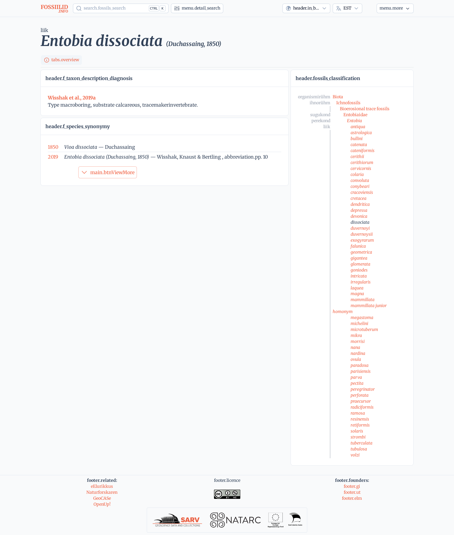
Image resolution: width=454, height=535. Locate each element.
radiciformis (362, 407)
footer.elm (352, 498)
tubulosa (359, 449)
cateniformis (362, 150)
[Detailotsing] (197, 8)
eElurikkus (102, 486)
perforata (360, 395)
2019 (53, 157)
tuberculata (361, 443)
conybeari (360, 186)
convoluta (360, 180)
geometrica (361, 252)
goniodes (359, 270)
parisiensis (361, 371)
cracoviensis (362, 192)
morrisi (358, 341)
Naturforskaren (101, 492)
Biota (338, 96)
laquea (357, 288)
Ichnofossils (348, 102)
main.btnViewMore (107, 172)
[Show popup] (121, 8)
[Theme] (369, 8)
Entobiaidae (355, 114)
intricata (359, 276)
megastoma (362, 317)
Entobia (354, 120)
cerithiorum (362, 162)
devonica (359, 216)
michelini (359, 323)
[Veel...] (395, 8)
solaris (357, 431)
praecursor (361, 401)
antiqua (358, 126)
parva (356, 377)
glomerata (360, 264)
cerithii (357, 156)
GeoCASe (102, 498)
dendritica (360, 204)
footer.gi (352, 486)
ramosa (358, 413)
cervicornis (361, 168)
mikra (356, 335)
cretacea (358, 198)
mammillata (362, 299)
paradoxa (360, 365)
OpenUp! (102, 504)
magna (357, 293)
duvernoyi (360, 228)
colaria (357, 174)
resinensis (360, 419)
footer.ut (352, 492)
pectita (357, 383)
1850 (53, 147)
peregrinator (363, 389)
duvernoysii (362, 234)
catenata (359, 144)
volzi (355, 455)
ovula (356, 359)
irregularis (361, 282)
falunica (358, 246)
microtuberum (364, 329)
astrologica (361, 132)
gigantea (359, 258)
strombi (358, 437)
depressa (359, 210)
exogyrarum (362, 240)
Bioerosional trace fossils (364, 108)
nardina (358, 353)
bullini (357, 138)
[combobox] (306, 8)
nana (355, 347)
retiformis (360, 425)
